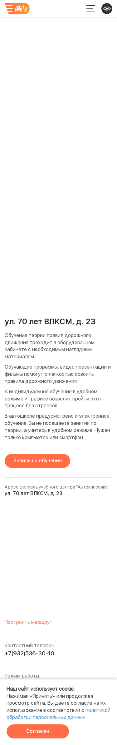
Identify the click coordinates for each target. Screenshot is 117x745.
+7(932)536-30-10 (29, 653)
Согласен (37, 731)
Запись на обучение (37, 461)
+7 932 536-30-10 (74, 8)
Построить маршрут (28, 622)
